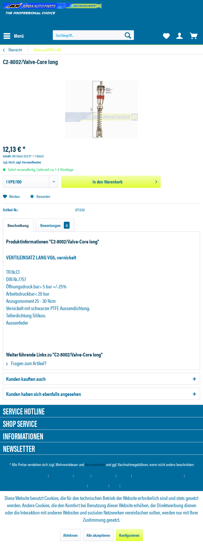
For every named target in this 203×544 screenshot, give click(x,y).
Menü (13, 35)
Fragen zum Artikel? (26, 363)
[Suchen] (128, 35)
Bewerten (40, 196)
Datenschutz (98, 486)
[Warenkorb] (194, 36)
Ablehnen (70, 535)
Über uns (82, 475)
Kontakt (124, 475)
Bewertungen (55, 225)
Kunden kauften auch (26, 378)
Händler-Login (60, 475)
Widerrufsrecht (75, 486)
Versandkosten (95, 464)
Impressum (130, 486)
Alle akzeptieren (98, 535)
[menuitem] (13, 36)
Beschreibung (18, 225)
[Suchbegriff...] (93, 35)
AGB (114, 486)
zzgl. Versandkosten (28, 162)
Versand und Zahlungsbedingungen (158, 475)
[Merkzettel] (166, 36)
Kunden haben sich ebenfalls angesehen (43, 393)
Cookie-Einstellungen (31, 475)
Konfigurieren (129, 535)
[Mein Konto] (180, 36)
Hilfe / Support (103, 475)
